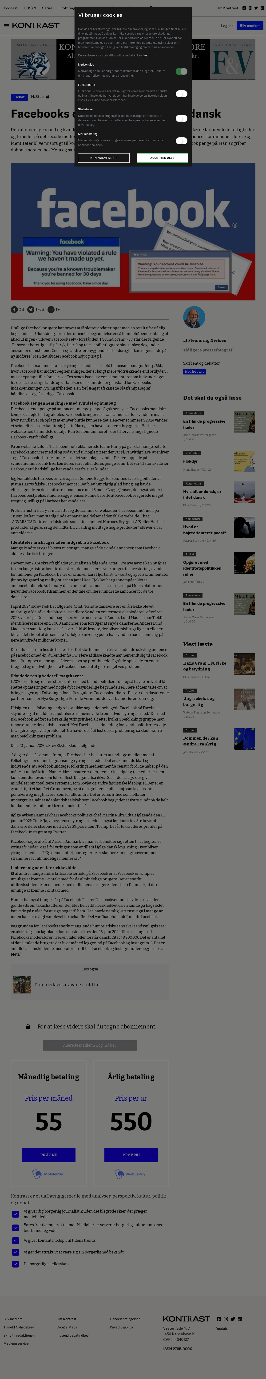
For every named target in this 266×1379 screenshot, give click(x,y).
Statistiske (85, 109)
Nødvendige (86, 64)
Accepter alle (162, 158)
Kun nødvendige (103, 158)
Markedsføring (88, 134)
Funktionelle (86, 85)
